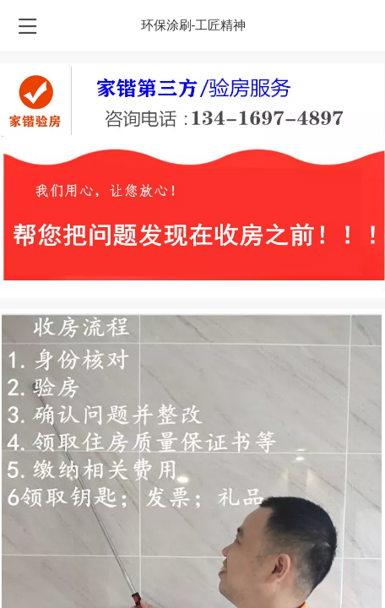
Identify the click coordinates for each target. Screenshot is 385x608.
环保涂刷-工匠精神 (194, 25)
